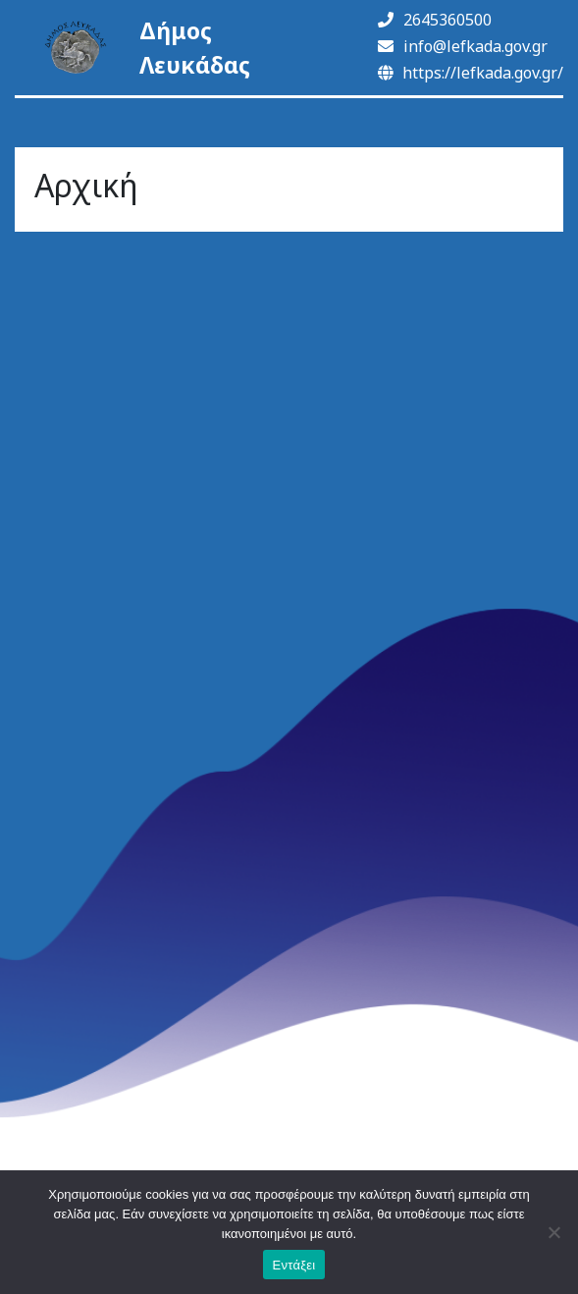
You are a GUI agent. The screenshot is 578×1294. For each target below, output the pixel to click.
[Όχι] (553, 1232)
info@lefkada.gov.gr (463, 46)
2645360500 (435, 19)
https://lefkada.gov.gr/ (470, 72)
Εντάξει (294, 1265)
